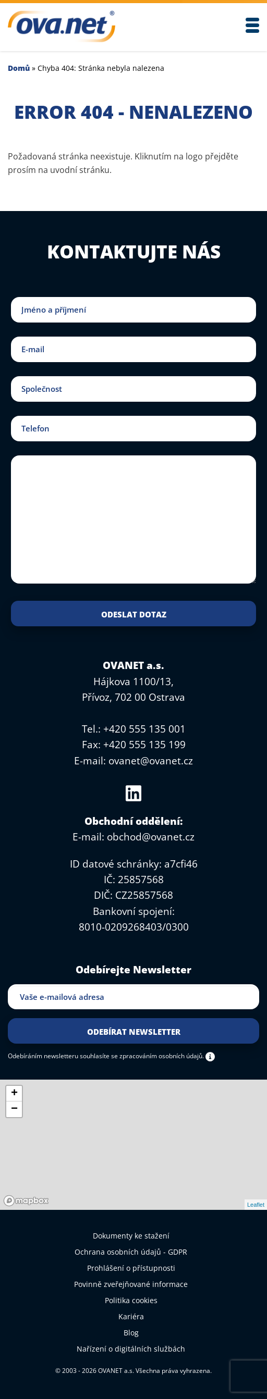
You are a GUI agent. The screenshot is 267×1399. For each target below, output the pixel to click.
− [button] (14, 1109)
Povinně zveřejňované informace (131, 1284)
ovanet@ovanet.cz (150, 760)
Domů (19, 68)
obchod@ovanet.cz (151, 837)
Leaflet (255, 1205)
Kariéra (131, 1316)
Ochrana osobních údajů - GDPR (131, 1252)
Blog (131, 1333)
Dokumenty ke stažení (131, 1236)
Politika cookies (131, 1300)
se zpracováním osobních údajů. (157, 1055)
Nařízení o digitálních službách (131, 1349)
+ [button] (14, 1093)
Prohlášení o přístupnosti (131, 1268)
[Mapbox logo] (26, 1201)
